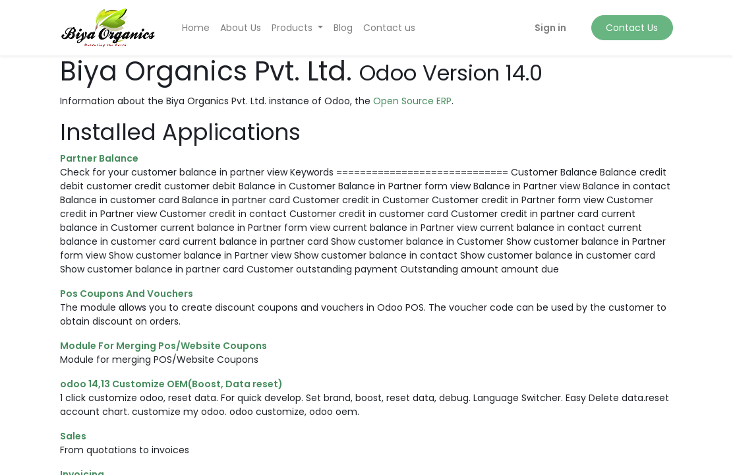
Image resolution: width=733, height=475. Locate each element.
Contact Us (632, 27)
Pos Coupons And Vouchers (126, 293)
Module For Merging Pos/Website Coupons (163, 345)
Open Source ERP (412, 101)
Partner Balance (99, 158)
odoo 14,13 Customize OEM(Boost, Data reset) (171, 384)
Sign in (550, 27)
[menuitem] (196, 28)
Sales (73, 436)
